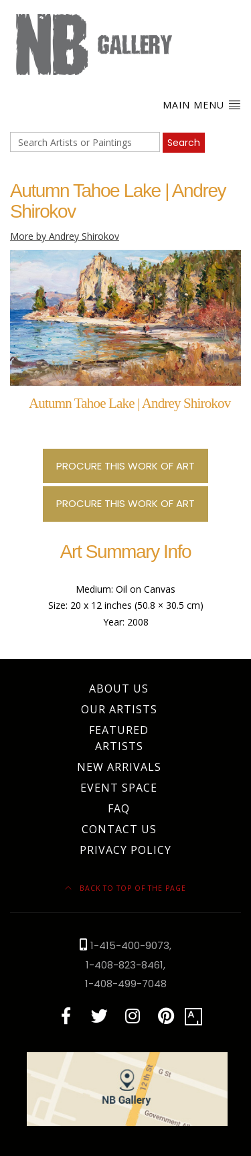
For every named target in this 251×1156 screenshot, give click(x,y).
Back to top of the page (125, 888)
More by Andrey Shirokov (64, 236)
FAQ (119, 808)
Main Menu (202, 104)
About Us (119, 688)
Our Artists (119, 709)
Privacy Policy (125, 850)
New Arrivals (119, 767)
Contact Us (119, 829)
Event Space (118, 787)
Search (183, 142)
